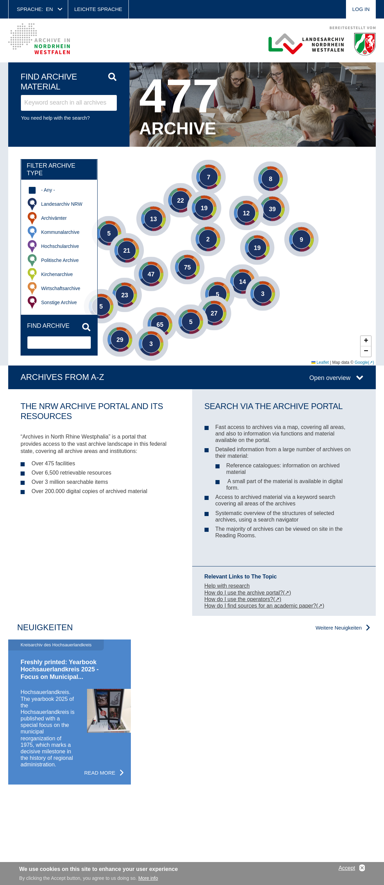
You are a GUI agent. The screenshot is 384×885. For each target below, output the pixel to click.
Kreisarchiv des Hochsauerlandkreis (56, 644)
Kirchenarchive (57, 274)
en (49, 9)
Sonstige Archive (59, 302)
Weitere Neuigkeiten (338, 628)
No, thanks (362, 868)
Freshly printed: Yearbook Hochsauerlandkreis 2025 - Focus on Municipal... (60, 669)
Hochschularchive (60, 246)
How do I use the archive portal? (244, 593)
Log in (361, 9)
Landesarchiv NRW (61, 204)
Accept (346, 868)
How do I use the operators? (239, 599)
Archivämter (54, 218)
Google (361, 362)
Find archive (48, 325)
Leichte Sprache (98, 9)
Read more (99, 773)
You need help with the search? (55, 118)
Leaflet (320, 362)
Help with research (227, 586)
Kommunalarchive (60, 232)
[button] (260, 168)
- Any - (48, 190)
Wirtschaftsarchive (60, 288)
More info (148, 878)
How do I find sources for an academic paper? (260, 606)
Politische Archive (60, 260)
